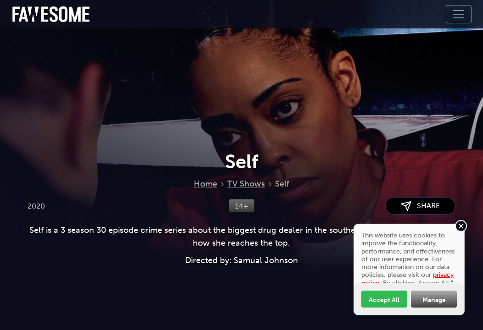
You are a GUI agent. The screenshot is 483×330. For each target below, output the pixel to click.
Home (205, 184)
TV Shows (246, 184)
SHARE (420, 206)
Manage (434, 300)
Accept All (384, 300)
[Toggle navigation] (459, 14)
